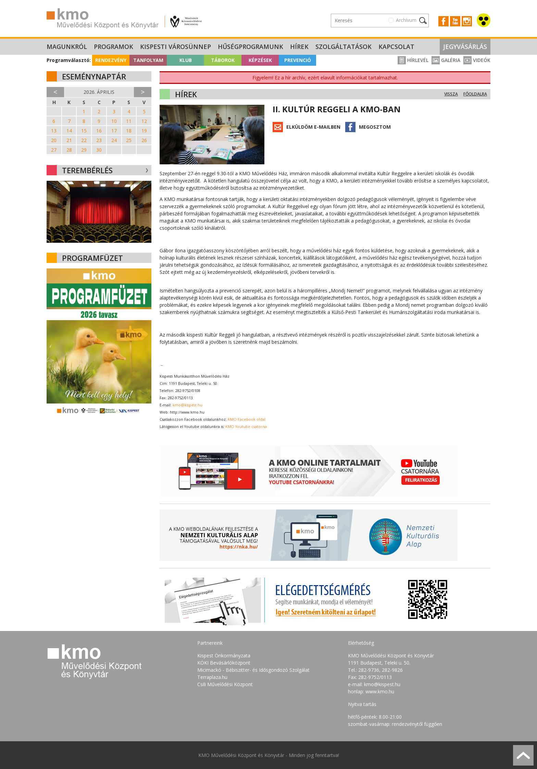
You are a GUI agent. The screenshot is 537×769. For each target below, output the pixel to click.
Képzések (260, 60)
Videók (476, 60)
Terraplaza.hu (212, 677)
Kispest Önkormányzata (223, 655)
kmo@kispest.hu (187, 405)
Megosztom (375, 127)
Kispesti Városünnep (175, 46)
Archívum (406, 20)
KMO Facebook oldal (246, 419)
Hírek (299, 46)
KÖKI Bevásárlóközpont (223, 662)
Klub (185, 60)
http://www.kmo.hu (187, 412)
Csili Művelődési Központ (225, 684)
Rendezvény (110, 60)
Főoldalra (475, 94)
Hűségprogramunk (250, 46)
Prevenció (297, 60)
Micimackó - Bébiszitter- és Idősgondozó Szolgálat (253, 670)
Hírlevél (413, 60)
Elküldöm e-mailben (313, 127)
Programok (113, 46)
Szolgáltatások (343, 46)
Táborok (223, 60)
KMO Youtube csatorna (246, 426)
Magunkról (67, 46)
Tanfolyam (148, 60)
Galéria (446, 60)
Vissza (451, 94)
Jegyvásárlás (465, 46)
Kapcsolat (396, 46)
